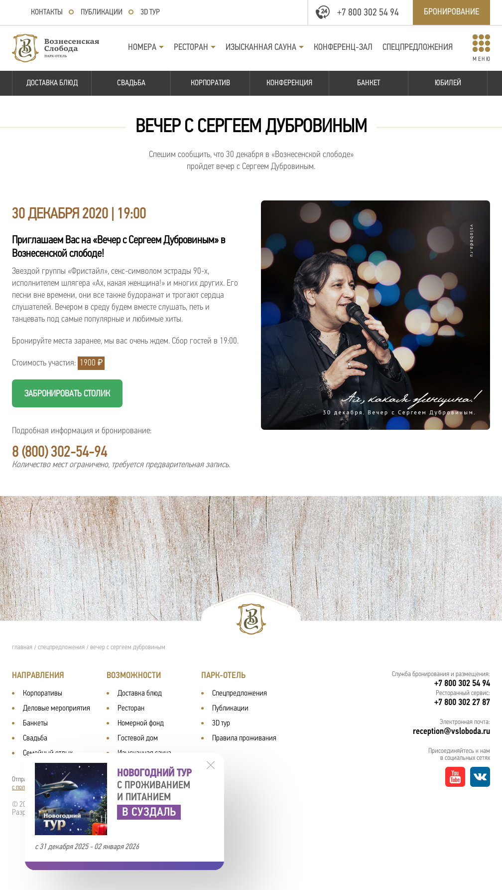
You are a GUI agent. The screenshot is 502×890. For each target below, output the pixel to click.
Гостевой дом (138, 738)
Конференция (289, 83)
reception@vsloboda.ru (451, 731)
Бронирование (451, 12)
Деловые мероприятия (56, 708)
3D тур (150, 12)
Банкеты (35, 723)
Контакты (47, 12)
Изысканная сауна (261, 47)
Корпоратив (210, 83)
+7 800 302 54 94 (368, 13)
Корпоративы (42, 694)
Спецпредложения (417, 47)
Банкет (368, 83)
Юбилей (448, 83)
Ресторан (191, 47)
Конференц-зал (343, 47)
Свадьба (131, 83)
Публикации (102, 12)
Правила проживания (244, 738)
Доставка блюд (52, 83)
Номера (142, 47)
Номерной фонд (141, 723)
